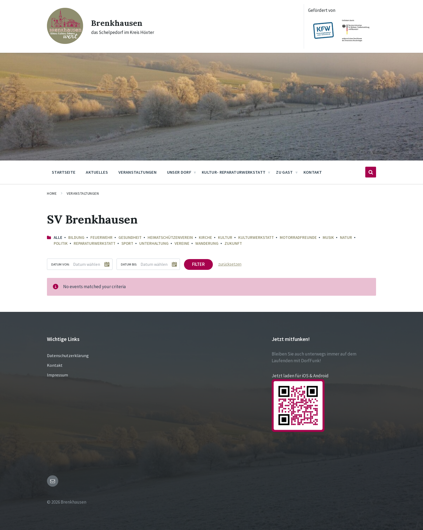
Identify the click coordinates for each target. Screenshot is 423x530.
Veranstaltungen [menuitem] (137, 172)
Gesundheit (130, 237)
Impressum (57, 375)
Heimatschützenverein (170, 237)
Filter (198, 264)
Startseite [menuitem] (63, 172)
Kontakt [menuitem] (312, 172)
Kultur (225, 237)
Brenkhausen (117, 23)
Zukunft (233, 243)
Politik (61, 243)
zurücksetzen (229, 264)
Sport (127, 243)
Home (52, 193)
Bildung (76, 237)
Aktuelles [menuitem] (97, 172)
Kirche (205, 237)
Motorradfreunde (298, 237)
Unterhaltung (154, 243)
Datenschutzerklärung (68, 355)
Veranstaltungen (83, 193)
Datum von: (60, 264)
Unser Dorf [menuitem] (179, 172)
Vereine (182, 243)
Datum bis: (129, 264)
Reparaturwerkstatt (94, 243)
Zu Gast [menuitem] (284, 172)
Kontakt (55, 365)
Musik (328, 237)
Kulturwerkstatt (256, 237)
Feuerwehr (101, 237)
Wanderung (207, 243)
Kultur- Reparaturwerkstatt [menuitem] (233, 172)
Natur (346, 237)
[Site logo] (65, 42)
